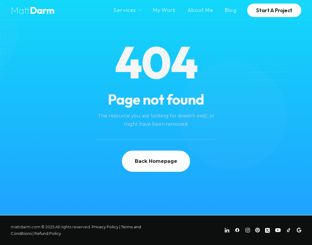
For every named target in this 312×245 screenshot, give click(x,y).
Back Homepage (156, 161)
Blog (230, 10)
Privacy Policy (105, 226)
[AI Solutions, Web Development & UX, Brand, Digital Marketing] (33, 10)
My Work (164, 10)
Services (127, 10)
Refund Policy (47, 233)
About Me (200, 10)
